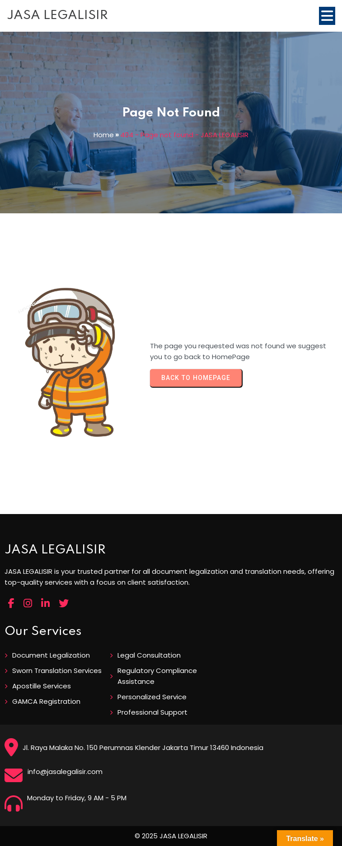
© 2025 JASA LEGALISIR (171, 836)
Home (104, 134)
